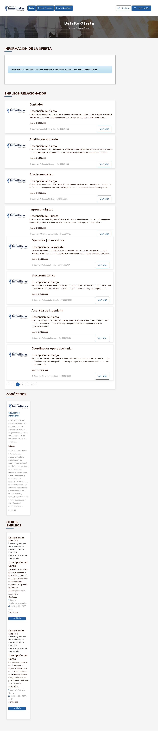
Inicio (31, 9)
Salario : (32, 126)
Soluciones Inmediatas (14, 417)
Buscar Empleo (45, 9)
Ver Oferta (17, 621)
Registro (124, 9)
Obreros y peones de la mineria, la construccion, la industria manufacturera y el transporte (17, 554)
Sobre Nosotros (63, 9)
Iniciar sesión (141, 9)
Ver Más (104, 132)
